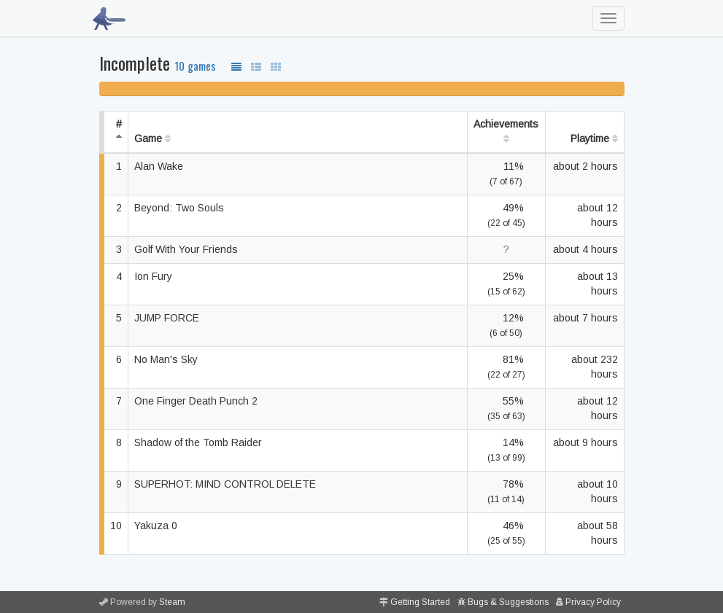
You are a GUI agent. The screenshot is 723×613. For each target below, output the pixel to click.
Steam (172, 602)
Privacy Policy (593, 602)
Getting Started (420, 602)
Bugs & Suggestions (508, 602)
